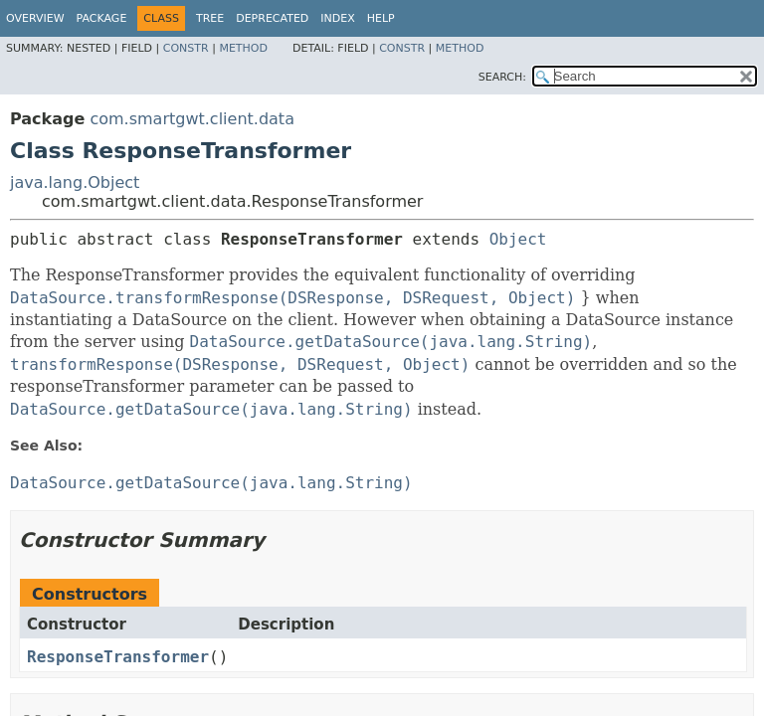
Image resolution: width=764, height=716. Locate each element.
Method (243, 48)
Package (102, 18)
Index (337, 18)
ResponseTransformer (118, 656)
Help (381, 18)
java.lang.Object (74, 182)
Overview (35, 18)
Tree (210, 18)
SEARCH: (502, 77)
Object (518, 239)
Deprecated (272, 18)
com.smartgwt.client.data (192, 118)
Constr (186, 48)
